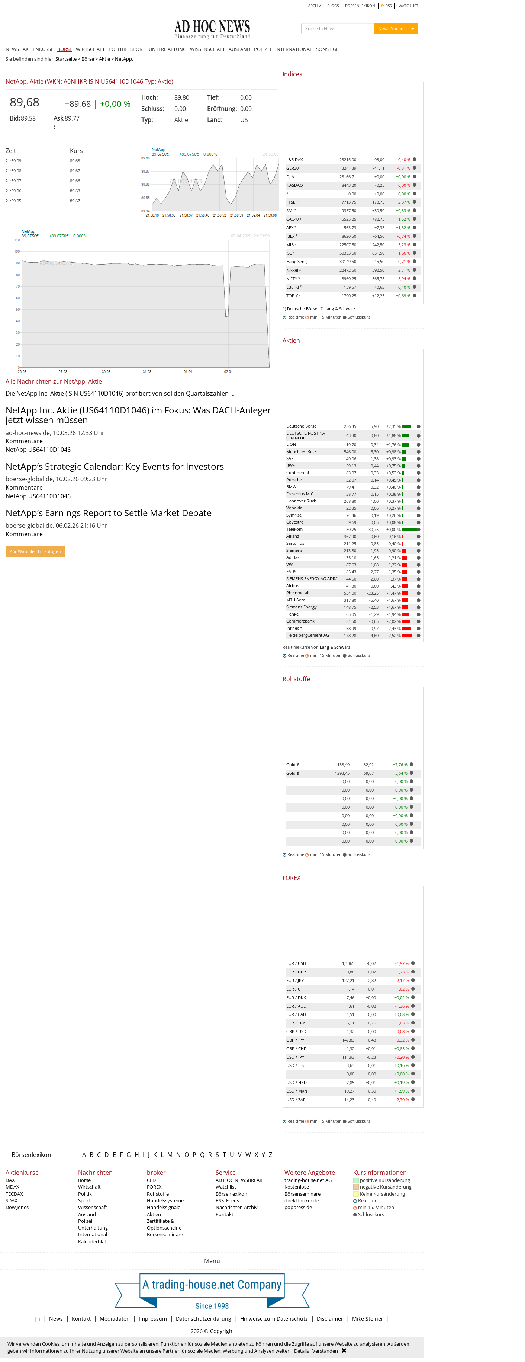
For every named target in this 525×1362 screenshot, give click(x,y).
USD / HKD (296, 1082)
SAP (290, 458)
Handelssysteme (165, 1200)
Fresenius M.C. (300, 493)
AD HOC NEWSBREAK (239, 1180)
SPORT (137, 49)
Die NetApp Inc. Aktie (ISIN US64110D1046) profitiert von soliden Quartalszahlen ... (120, 393)
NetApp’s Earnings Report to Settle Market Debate (109, 512)
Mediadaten (115, 1318)
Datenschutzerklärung (203, 1318)
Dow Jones (17, 1207)
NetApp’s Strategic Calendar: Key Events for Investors (115, 466)
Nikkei (293, 270)
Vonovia (294, 508)
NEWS (12, 49)
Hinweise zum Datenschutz (274, 1318)
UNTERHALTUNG (167, 49)
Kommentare (24, 441)
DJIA (290, 176)
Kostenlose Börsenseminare (302, 1190)
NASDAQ (294, 185)
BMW (291, 486)
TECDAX (14, 1193)
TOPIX (293, 295)
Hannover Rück (301, 500)
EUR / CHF (296, 989)
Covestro (295, 522)
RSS (386, 5)
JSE (290, 253)
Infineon (294, 628)
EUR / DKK (296, 997)
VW (289, 564)
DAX (10, 1180)
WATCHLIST (408, 5)
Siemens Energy (301, 607)
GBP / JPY (295, 1040)
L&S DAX (294, 159)
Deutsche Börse (302, 308)
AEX (291, 227)
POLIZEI (262, 49)
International (92, 1234)
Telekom (294, 529)
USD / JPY (295, 1057)
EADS (291, 571)
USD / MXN (296, 1091)
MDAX (12, 1186)
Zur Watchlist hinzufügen (35, 551)
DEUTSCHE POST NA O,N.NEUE (305, 435)
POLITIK (117, 49)
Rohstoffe (158, 1193)
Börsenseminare (165, 1234)
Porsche (294, 479)
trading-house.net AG (308, 1180)
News (56, 1318)
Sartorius (295, 543)
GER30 (292, 168)
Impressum (153, 1318)
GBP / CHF (296, 1048)
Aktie (104, 58)
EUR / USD (296, 963)
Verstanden (325, 1350)
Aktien (154, 1214)
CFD (151, 1180)
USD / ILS (295, 1065)
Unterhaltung (93, 1227)
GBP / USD (296, 1031)
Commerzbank (300, 621)
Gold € (292, 764)
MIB (291, 244)
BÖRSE (64, 49)
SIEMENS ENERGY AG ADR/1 (312, 578)
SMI (291, 210)
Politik (85, 1193)
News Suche (390, 28)
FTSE (292, 202)
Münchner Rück (301, 451)
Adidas (292, 557)
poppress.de (298, 1207)
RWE (290, 465)
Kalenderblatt (93, 1241)
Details (301, 1350)
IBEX (291, 236)
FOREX (154, 1186)
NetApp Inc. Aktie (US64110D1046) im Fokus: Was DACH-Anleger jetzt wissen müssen (138, 415)
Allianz (292, 536)
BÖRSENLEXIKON (360, 5)
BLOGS (333, 5)
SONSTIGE (327, 49)
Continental (297, 472)
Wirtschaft (89, 1186)
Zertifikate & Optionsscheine (164, 1224)
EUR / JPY (295, 980)
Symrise (294, 515)
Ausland (87, 1214)
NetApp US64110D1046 (38, 449)
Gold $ (292, 773)
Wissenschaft (92, 1207)
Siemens (294, 550)
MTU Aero (296, 599)
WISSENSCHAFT (207, 49)
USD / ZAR (296, 1099)
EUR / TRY (295, 1023)
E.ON (291, 444)
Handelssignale (163, 1207)
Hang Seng (297, 261)
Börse (87, 58)
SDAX (11, 1200)
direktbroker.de (301, 1200)
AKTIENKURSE (38, 49)
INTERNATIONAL (293, 49)
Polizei (85, 1221)
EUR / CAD (296, 1014)
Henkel (293, 614)
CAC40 (293, 219)
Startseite (66, 58)
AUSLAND (239, 49)
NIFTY (293, 278)
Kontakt (224, 1214)
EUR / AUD (296, 1006)
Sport (84, 1200)
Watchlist (226, 1186)
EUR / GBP (296, 972)
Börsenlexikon (31, 1155)
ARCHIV (314, 5)
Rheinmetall (297, 592)
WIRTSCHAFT (90, 49)
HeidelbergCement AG (307, 635)
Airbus (292, 585)
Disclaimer (330, 1318)
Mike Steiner (367, 1318)
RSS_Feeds (227, 1200)
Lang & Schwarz (340, 308)
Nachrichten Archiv (237, 1207)
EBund (294, 287)
